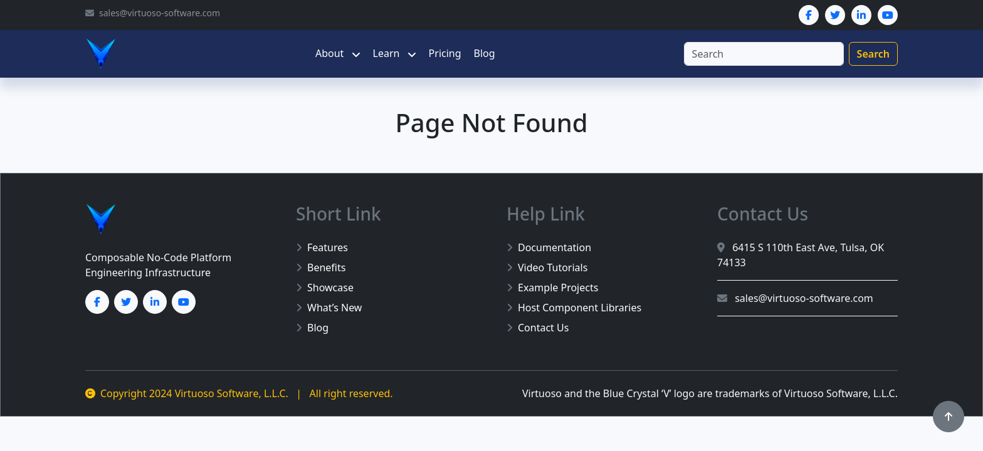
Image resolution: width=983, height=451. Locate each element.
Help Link (546, 214)
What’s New (329, 307)
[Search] (764, 54)
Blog (484, 53)
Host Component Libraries (574, 307)
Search (873, 54)
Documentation (549, 247)
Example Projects (552, 287)
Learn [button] (387, 53)
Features (322, 247)
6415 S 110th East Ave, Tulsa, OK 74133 (800, 255)
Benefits (320, 267)
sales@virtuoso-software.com (795, 298)
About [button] (331, 53)
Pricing (445, 53)
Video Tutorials (547, 267)
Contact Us (538, 327)
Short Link (338, 214)
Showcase (325, 287)
